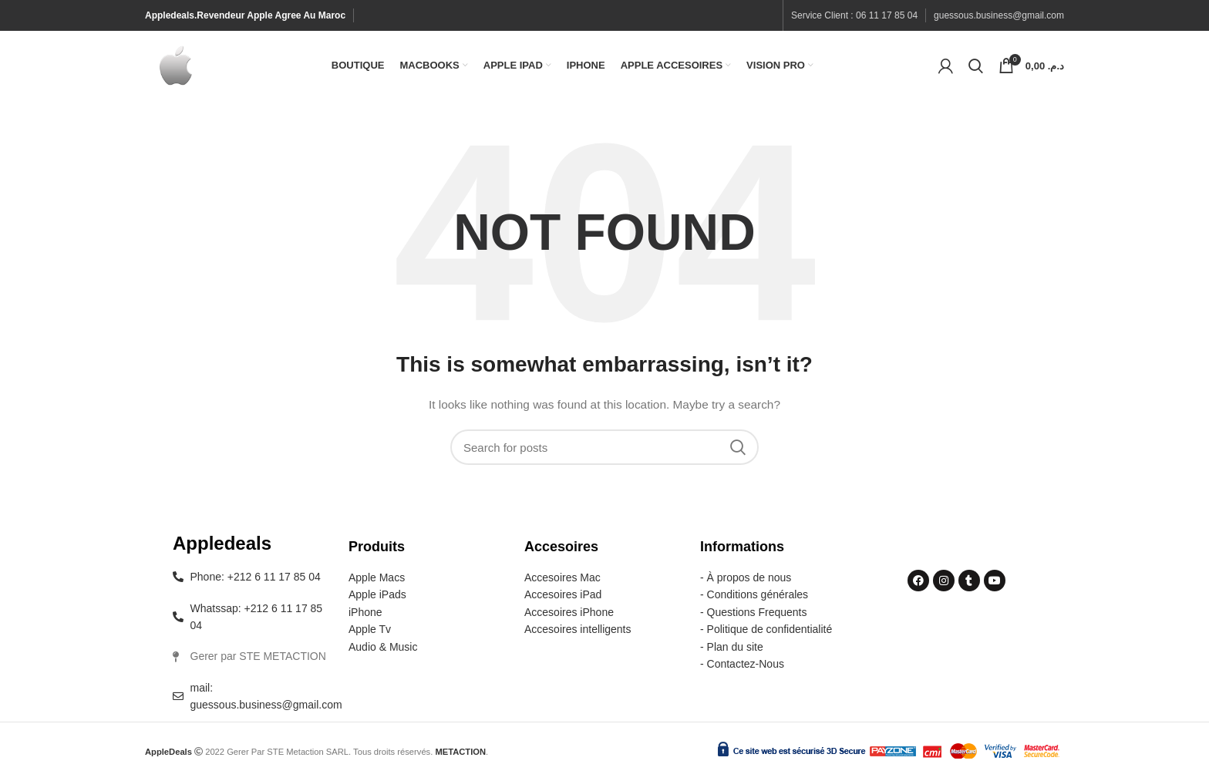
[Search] (976, 65)
